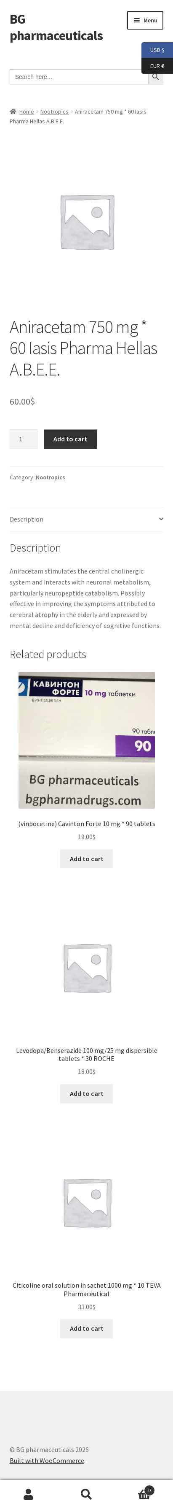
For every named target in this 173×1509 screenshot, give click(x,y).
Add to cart (70, 439)
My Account (29, 1494)
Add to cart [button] (87, 858)
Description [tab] (26, 519)
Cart (135, 1488)
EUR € (152, 66)
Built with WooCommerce (47, 1460)
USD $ (153, 50)
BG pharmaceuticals (56, 27)
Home (26, 111)
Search (86, 1494)
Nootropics (54, 111)
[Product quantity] (24, 439)
